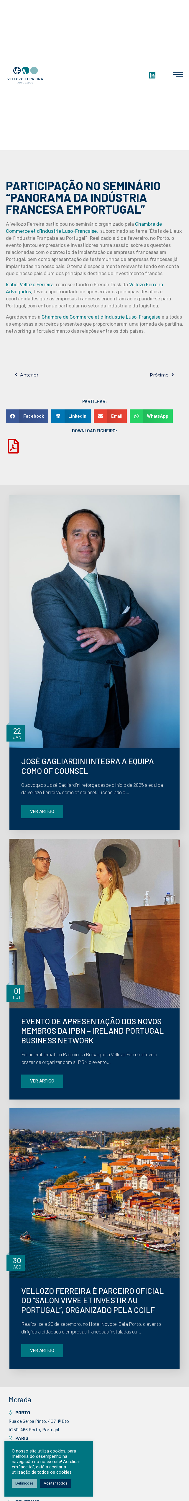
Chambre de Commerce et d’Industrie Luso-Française (101, 317)
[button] (27, 416)
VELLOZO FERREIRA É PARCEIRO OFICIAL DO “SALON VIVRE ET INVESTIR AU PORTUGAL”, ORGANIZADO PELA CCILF (92, 1300)
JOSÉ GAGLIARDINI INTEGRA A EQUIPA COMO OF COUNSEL (87, 765)
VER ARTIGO (42, 811)
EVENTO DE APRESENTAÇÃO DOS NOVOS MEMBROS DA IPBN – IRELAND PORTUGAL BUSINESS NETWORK (92, 1030)
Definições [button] (24, 1483)
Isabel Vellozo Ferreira (30, 284)
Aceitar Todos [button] (56, 1483)
